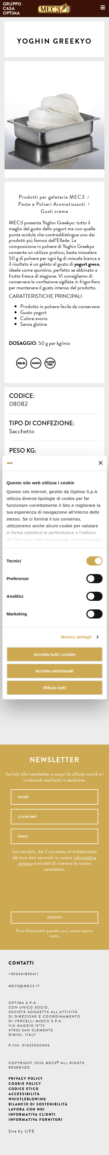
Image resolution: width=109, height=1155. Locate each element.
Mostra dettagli (76, 637)
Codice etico (24, 1088)
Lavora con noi (27, 1109)
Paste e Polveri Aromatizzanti (51, 204)
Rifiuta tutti (54, 687)
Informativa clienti (32, 1114)
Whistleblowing (27, 1099)
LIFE (30, 1131)
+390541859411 (23, 974)
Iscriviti (54, 917)
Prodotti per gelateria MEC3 (52, 197)
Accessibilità (24, 1094)
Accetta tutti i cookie (54, 654)
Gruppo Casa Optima (12, 8)
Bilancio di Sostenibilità (38, 1104)
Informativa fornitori (36, 1119)
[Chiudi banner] (100, 463)
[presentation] (48, 894)
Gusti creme (54, 211)
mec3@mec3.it (24, 986)
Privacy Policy (26, 1078)
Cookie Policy (25, 1083)
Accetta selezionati (54, 670)
